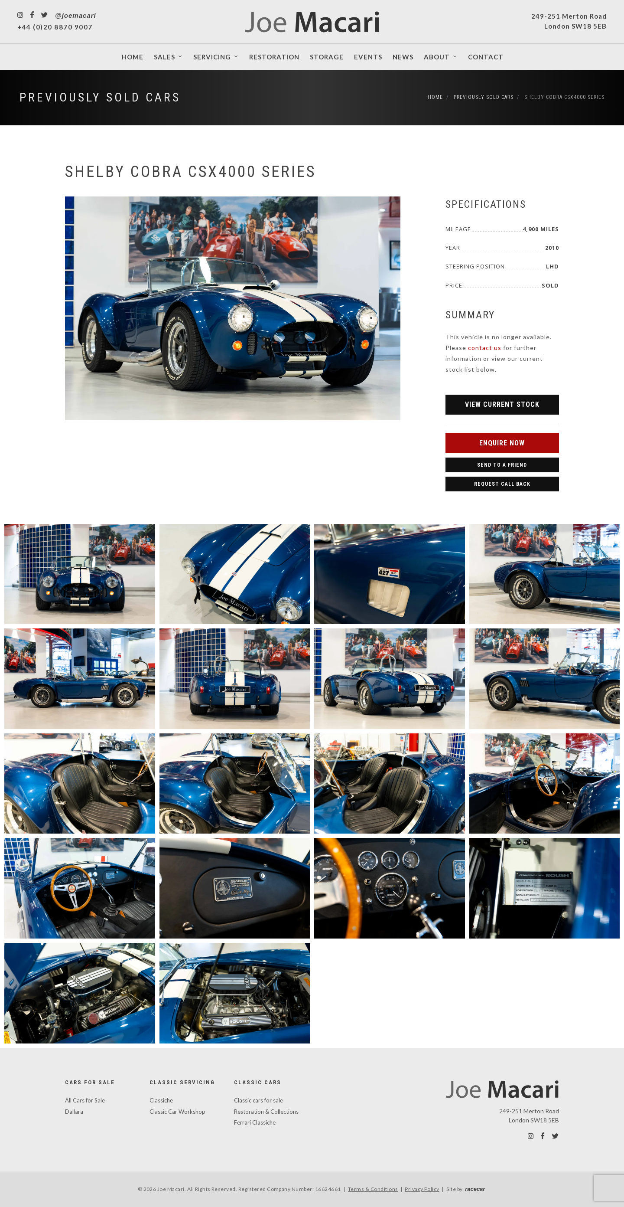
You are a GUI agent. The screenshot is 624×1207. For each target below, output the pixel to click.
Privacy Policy (422, 1189)
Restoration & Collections (266, 1111)
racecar (475, 1189)
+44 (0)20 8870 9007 (55, 27)
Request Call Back (502, 484)
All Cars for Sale (85, 1100)
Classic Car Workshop (177, 1111)
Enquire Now (502, 443)
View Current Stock (502, 404)
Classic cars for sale (258, 1100)
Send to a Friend (502, 465)
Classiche (161, 1100)
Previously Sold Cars (100, 97)
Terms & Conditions (373, 1189)
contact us (484, 347)
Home (435, 97)
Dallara (74, 1111)
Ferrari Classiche (255, 1122)
